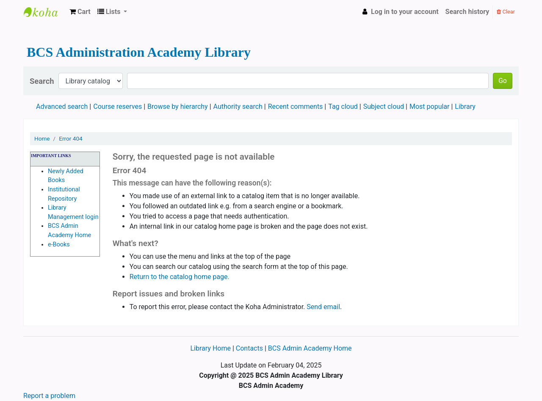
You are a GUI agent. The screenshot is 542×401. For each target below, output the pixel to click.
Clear (506, 11)
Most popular (429, 106)
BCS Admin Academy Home (310, 348)
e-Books (59, 244)
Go (502, 81)
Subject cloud (383, 106)
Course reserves (117, 106)
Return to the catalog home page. (180, 277)
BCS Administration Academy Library (45, 11)
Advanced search (62, 106)
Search (42, 81)
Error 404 (70, 138)
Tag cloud (343, 106)
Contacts (249, 348)
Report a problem (49, 396)
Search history (467, 12)
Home (42, 138)
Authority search (238, 106)
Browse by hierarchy (177, 106)
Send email (323, 307)
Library (465, 106)
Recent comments (295, 106)
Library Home (211, 348)
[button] (80, 11)
